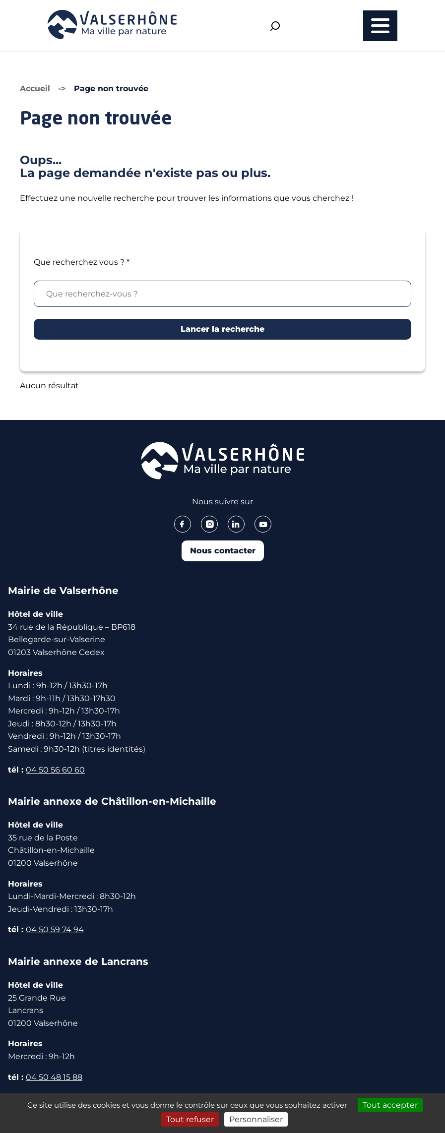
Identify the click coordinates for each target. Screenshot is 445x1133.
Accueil (35, 88)
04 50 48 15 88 (54, 1077)
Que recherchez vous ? (81, 262)
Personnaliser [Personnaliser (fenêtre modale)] (256, 1119)
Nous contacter (222, 550)
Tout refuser (190, 1119)
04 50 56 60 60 (55, 770)
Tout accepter (390, 1105)
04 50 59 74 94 (55, 929)
